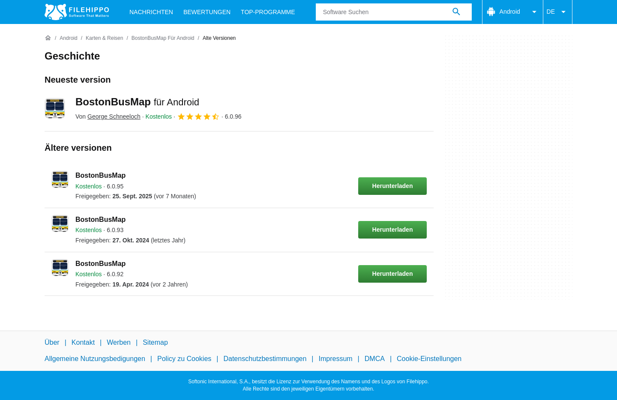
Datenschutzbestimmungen (264, 358)
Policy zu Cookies (184, 358)
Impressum (335, 358)
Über (52, 342)
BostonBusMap (137, 101)
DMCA (375, 358)
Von (108, 116)
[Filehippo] (77, 12)
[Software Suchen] (456, 12)
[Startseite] (48, 38)
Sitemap (155, 342)
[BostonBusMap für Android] (163, 38)
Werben (119, 342)
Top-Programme (268, 12)
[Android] (68, 38)
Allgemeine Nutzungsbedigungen (95, 358)
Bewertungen (207, 12)
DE (558, 12)
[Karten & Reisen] (104, 38)
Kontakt (83, 342)
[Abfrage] (394, 12)
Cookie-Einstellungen (429, 358)
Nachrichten (151, 12)
